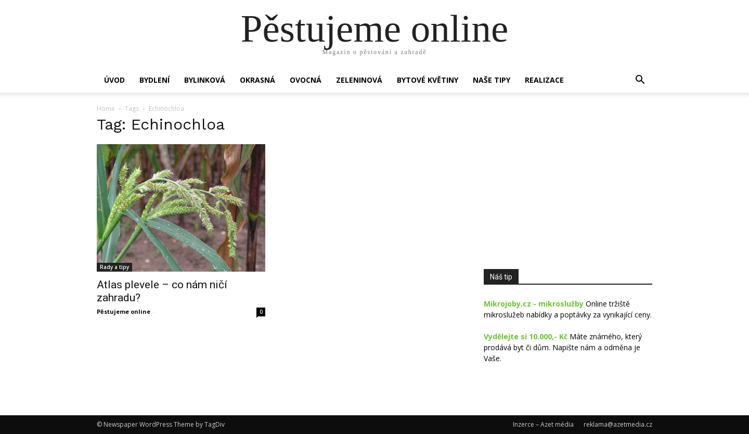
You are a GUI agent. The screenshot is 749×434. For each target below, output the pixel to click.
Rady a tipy (114, 267)
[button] (639, 81)
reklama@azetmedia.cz (618, 424)
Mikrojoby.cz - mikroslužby (534, 304)
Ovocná (305, 80)
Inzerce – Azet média (543, 424)
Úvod (114, 80)
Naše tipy (491, 80)
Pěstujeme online (123, 311)
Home (106, 108)
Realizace (544, 80)
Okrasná (257, 80)
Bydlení (154, 80)
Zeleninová (359, 80)
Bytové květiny (427, 80)
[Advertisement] (568, 184)
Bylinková (204, 80)
